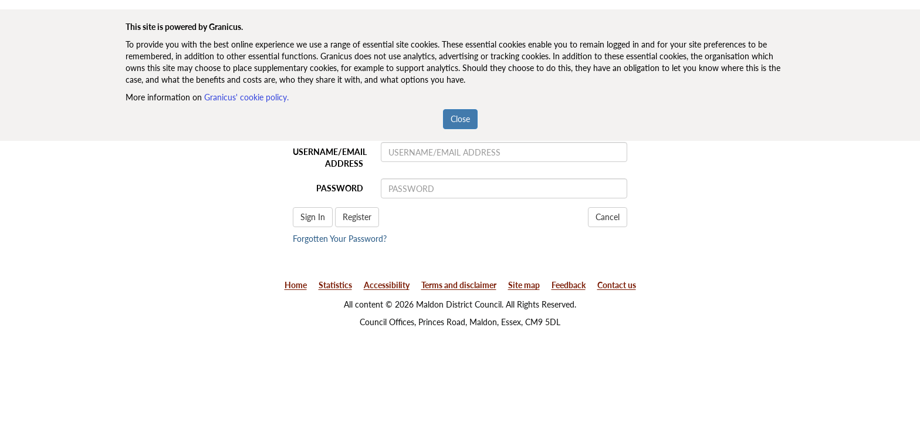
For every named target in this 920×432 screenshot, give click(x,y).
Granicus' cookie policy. (246, 97)
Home (296, 285)
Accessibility (387, 285)
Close (460, 119)
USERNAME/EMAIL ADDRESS (330, 157)
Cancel (608, 217)
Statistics (335, 285)
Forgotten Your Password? (340, 239)
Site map (524, 285)
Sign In (312, 217)
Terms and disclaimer (458, 285)
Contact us (616, 285)
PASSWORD (339, 188)
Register (357, 217)
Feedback (569, 285)
